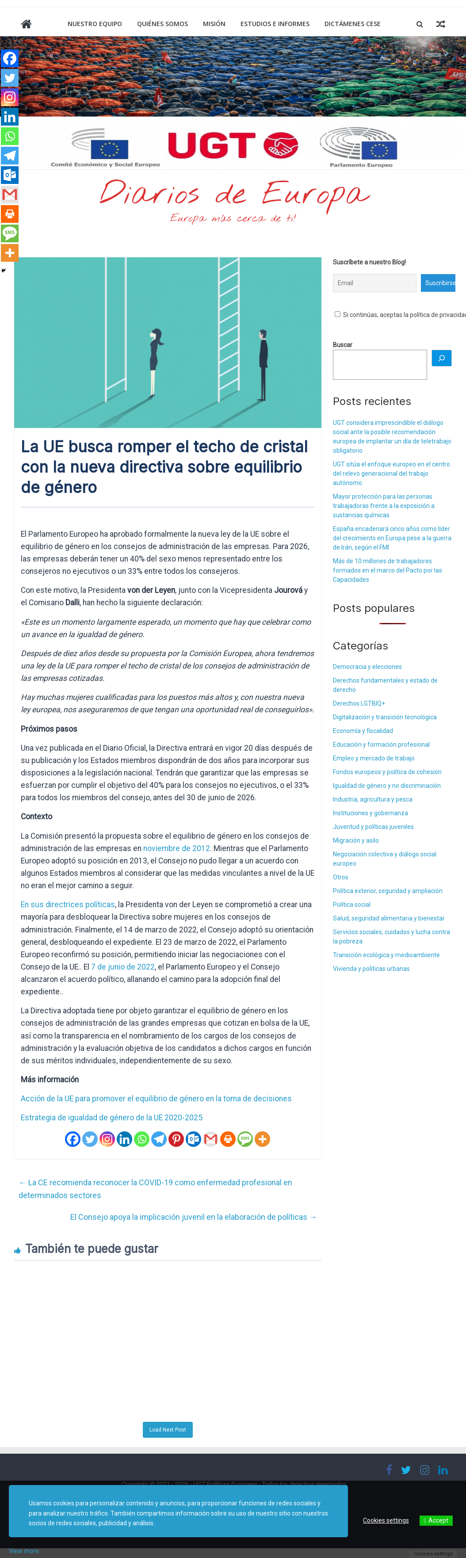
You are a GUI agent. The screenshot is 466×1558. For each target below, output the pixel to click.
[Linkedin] (124, 1139)
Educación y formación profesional (381, 744)
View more (24, 1550)
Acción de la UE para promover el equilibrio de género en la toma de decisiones (156, 1098)
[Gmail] (210, 1139)
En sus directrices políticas (68, 904)
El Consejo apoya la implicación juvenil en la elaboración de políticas (193, 1217)
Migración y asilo (356, 840)
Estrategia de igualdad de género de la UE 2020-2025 (111, 1117)
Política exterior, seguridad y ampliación (388, 890)
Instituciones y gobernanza (370, 813)
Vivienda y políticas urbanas (371, 968)
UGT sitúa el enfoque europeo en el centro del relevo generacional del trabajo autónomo (391, 473)
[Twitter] (90, 1139)
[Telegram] (159, 1139)
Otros (340, 877)
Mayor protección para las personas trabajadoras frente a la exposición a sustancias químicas (384, 506)
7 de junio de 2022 (123, 966)
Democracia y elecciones (367, 666)
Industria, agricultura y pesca (373, 799)
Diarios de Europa (233, 195)
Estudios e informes (275, 23)
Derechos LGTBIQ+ (359, 703)
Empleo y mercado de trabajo (374, 758)
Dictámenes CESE (353, 23)
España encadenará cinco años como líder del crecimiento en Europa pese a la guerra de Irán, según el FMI (392, 538)
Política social (352, 904)
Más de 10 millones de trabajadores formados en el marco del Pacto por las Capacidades (387, 570)
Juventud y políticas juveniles (373, 826)
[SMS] (245, 1139)
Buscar (342, 344)
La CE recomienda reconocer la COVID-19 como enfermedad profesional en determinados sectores (155, 1189)
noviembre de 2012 (176, 848)
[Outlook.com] (193, 1139)
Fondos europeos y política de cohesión (387, 771)
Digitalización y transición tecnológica (385, 717)
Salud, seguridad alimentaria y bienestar (389, 918)
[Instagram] (107, 1139)
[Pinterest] (176, 1139)
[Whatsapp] (141, 1139)
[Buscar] (442, 358)
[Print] (228, 1139)
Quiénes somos (162, 23)
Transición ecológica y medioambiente (386, 954)
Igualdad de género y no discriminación (387, 785)
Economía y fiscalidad (363, 730)
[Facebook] (72, 1139)
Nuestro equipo (95, 23)
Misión (214, 23)
